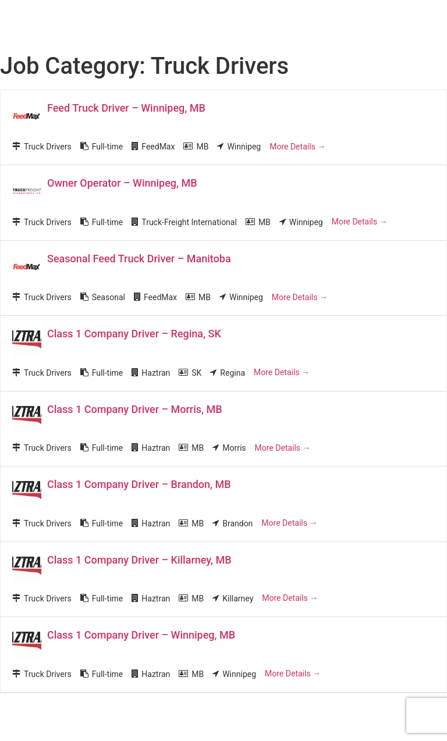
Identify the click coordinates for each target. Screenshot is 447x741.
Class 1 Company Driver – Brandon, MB (139, 484)
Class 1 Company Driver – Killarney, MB (139, 560)
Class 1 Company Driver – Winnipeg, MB (141, 635)
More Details (297, 146)
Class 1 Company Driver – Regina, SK (134, 333)
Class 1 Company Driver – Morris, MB (134, 409)
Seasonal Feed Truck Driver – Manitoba (139, 258)
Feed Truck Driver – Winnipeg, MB (126, 108)
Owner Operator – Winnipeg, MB (122, 183)
